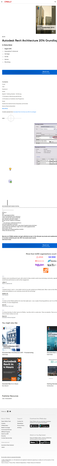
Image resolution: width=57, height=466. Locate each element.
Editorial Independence (21, 462)
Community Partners (6, 429)
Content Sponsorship (6, 438)
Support (19, 418)
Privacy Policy (20, 425)
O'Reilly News (4, 425)
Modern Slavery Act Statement (34, 462)
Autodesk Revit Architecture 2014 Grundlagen (24, 112)
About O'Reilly (5, 418)
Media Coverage (5, 427)
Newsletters (20, 423)
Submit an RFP (5, 434)
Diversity (3, 436)
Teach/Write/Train (6, 421)
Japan (3, 447)
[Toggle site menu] (1, 1)
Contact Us (20, 421)
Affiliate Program (5, 431)
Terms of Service (5, 462)
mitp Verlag (7, 62)
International (5, 442)
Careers (3, 423)
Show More (5, 108)
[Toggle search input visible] (55, 1)
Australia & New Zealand (7, 445)
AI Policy (19, 427)
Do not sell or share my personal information (11, 457)
